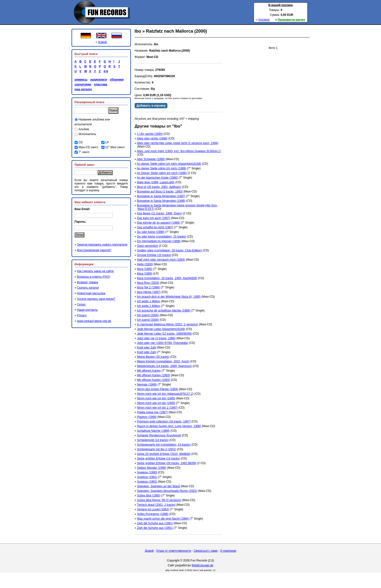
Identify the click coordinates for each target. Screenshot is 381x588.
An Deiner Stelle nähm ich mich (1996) (162, 173)
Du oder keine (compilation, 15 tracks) (161, 236)
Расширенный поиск (89, 102)
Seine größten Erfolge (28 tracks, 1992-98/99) (166, 463)
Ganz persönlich (147, 246)
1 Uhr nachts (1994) (150, 134)
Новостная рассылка (91, 293)
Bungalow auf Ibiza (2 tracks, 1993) (160, 191)
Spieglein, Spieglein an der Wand (158, 486)
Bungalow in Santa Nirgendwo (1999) (161, 200)
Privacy (82, 315)
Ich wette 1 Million (148, 301)
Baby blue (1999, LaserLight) (155, 182)
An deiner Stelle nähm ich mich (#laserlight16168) (169, 163)
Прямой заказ (84, 164)
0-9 (105, 71)
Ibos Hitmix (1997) (149, 292)
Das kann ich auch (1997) (153, 218)
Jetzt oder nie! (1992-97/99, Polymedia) (162, 343)
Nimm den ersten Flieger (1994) (157, 389)
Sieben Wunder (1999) (151, 467)
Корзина (264, 19)
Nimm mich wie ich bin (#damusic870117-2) (165, 393)
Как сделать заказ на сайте (95, 271)
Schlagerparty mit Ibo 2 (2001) (156, 449)
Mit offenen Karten (149, 370)
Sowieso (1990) (147, 472)
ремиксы (81, 79)
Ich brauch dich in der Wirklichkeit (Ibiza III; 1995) (169, 296)
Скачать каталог (88, 287)
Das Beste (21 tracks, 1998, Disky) (159, 213)
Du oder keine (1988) (151, 232)
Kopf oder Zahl (146, 347)
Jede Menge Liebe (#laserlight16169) (161, 329)
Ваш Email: (82, 209)
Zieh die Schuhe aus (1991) (155, 523)
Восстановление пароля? (94, 250)
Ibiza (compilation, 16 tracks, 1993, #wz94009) (167, 278)
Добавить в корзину (151, 105)
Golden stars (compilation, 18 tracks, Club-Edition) (169, 250)
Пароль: (81, 221)
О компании (228, 550)
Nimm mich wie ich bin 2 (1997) (157, 407)
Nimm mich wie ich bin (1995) (156, 398)
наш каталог (83, 89)
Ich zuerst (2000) (148, 315)
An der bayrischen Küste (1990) (157, 177)
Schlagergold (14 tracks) (153, 440)
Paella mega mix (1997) (152, 412)
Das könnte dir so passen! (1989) (158, 222)
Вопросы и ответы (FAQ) (93, 276)
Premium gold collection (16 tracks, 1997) (164, 421)
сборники (117, 79)
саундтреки (83, 84)
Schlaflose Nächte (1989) (153, 430)
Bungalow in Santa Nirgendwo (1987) (161, 196)
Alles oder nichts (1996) (152, 138)
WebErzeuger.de (202, 565)
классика (100, 84)
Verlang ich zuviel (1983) (153, 509)
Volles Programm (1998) (152, 514)
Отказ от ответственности (173, 550)
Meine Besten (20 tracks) (153, 356)
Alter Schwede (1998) (151, 159)
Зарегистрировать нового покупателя (102, 244)
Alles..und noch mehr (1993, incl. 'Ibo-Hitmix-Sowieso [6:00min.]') (179, 151)
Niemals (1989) (147, 384)
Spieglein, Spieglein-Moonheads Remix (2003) (167, 491)
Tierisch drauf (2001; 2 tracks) (156, 504)
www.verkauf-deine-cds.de (94, 321)
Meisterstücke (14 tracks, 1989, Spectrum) (164, 366)
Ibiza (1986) (144, 273)
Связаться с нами (205, 550)
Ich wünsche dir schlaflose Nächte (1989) (163, 310)
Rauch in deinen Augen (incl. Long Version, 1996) (169, 426)
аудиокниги (98, 79)
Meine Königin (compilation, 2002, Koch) (163, 361)
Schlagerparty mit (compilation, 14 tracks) (164, 444)
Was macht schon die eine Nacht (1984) (163, 518)
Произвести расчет (291, 19)
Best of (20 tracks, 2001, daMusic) (159, 187)
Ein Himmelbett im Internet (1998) (159, 241)
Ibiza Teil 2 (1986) (148, 287)
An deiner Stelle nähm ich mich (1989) (161, 168)
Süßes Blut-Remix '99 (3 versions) (159, 500)
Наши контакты (87, 310)
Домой (102, 42)
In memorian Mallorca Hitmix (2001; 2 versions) (167, 324)
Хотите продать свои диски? (96, 299)
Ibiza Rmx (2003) (148, 283)
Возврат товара (87, 282)
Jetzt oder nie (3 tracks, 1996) (156, 338)
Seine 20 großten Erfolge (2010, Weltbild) (164, 454)
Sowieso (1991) (147, 477)
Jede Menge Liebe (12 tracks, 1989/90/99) (164, 333)
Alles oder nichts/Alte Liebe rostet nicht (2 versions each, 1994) (177, 143)
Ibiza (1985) (144, 269)
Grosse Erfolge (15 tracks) (154, 255)
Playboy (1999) (147, 417)
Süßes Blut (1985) (149, 495)
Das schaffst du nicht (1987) (155, 227)
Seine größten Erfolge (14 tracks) (158, 458)
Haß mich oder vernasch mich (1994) (161, 259)
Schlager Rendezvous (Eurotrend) (159, 435)
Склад (81, 304)
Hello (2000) (145, 264)
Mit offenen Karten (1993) (153, 375)
